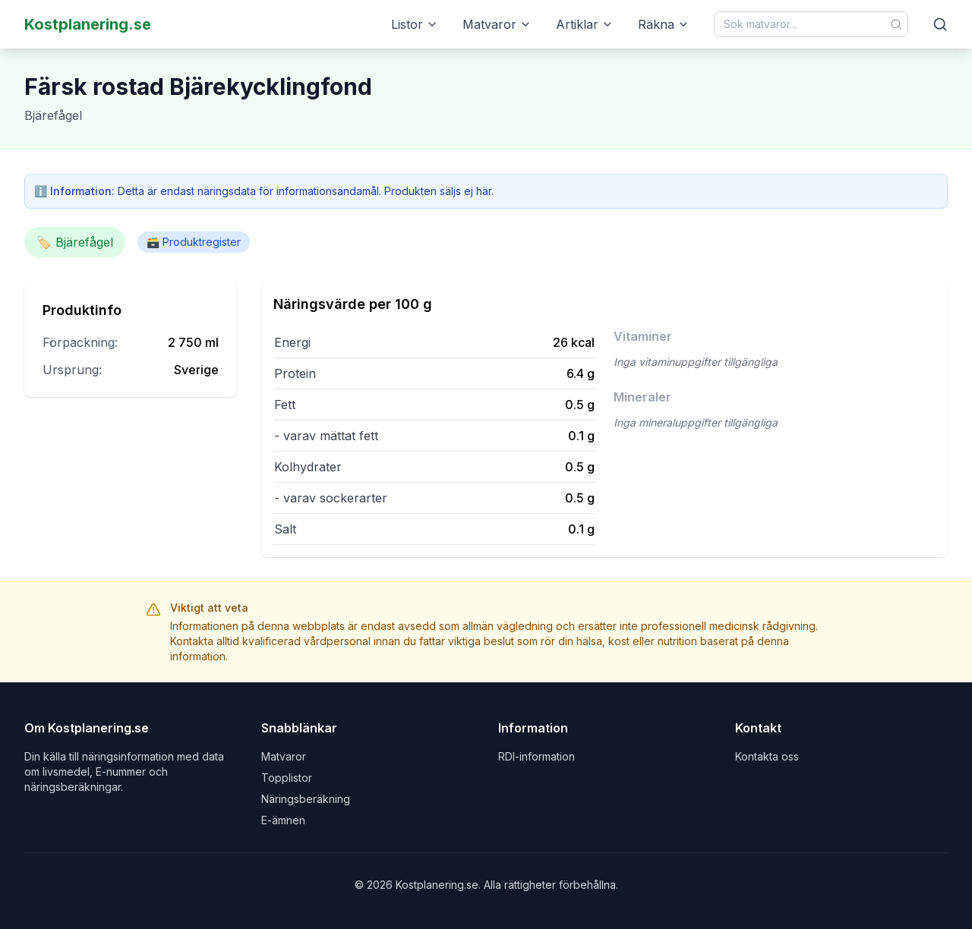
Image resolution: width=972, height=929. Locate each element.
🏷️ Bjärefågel (74, 242)
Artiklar (585, 24)
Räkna (664, 24)
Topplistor (286, 777)
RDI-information (536, 756)
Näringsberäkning (305, 798)
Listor (414, 24)
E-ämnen (283, 820)
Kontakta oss (767, 756)
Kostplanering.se (87, 24)
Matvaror (497, 24)
